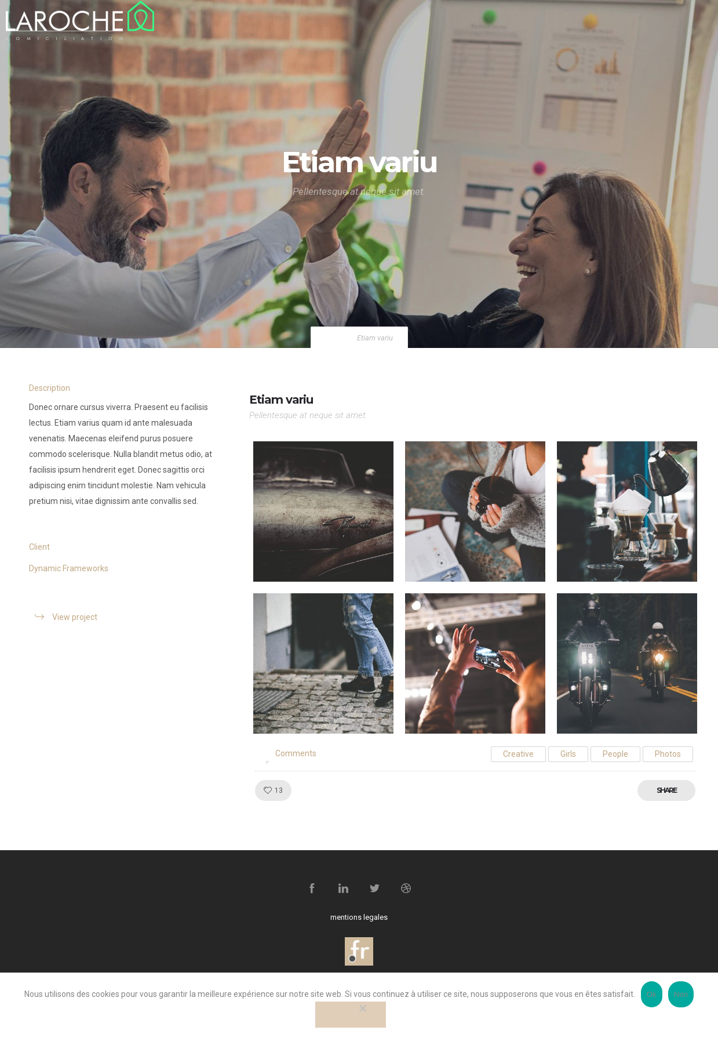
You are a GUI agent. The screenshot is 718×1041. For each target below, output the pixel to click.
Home (335, 337)
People (615, 754)
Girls (568, 754)
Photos (668, 754)
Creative (518, 754)
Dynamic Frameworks (68, 568)
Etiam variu (281, 400)
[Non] (350, 1015)
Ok (652, 994)
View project (74, 617)
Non (681, 994)
